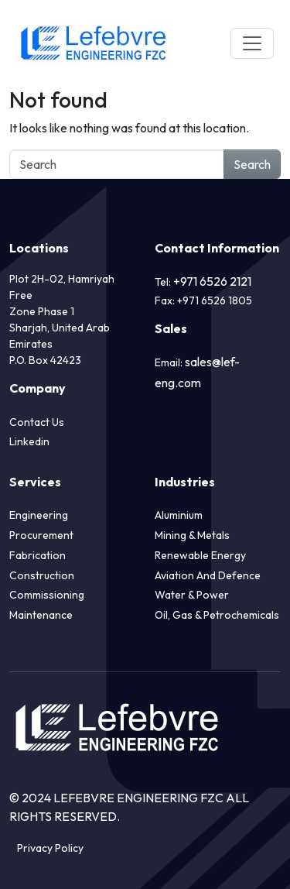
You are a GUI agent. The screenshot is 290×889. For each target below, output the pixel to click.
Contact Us (36, 422)
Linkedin (29, 441)
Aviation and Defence (208, 575)
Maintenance (41, 615)
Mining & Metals (192, 535)
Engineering (38, 515)
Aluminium (179, 515)
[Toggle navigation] (252, 43)
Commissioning (46, 595)
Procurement (41, 535)
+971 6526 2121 (212, 281)
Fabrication (37, 555)
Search (252, 164)
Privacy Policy (50, 848)
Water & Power (192, 595)
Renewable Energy (200, 555)
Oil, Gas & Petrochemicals (217, 615)
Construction (41, 575)
